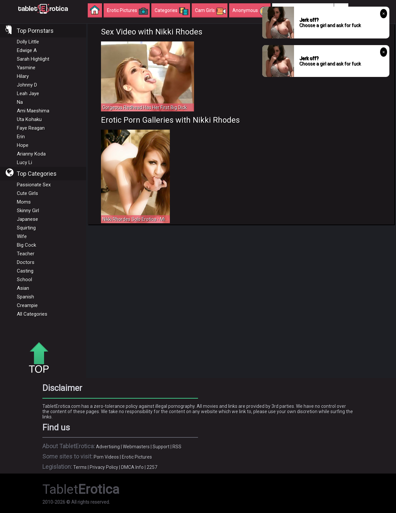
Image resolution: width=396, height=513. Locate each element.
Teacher (25, 254)
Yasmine (26, 68)
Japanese (27, 219)
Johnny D (27, 85)
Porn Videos (106, 457)
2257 (152, 467)
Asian (23, 288)
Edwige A (27, 50)
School (24, 280)
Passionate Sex (34, 185)
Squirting (26, 228)
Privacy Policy (104, 467)
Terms (80, 467)
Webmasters (136, 446)
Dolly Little (28, 42)
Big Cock (26, 245)
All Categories (32, 314)
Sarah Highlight (33, 59)
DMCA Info (132, 467)
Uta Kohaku (29, 119)
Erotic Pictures (137, 457)
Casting (25, 271)
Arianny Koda (31, 154)
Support (161, 446)
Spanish (25, 297)
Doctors (25, 262)
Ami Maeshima (33, 111)
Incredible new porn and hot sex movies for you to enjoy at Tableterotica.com (43, 8)
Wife (22, 236)
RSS (177, 446)
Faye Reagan (31, 128)
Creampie (27, 305)
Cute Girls (27, 193)
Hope (22, 145)
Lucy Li (24, 162)
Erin (21, 137)
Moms (24, 202)
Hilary (23, 76)
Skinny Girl (28, 211)
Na (20, 102)
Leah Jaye (28, 93)
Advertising (108, 446)
